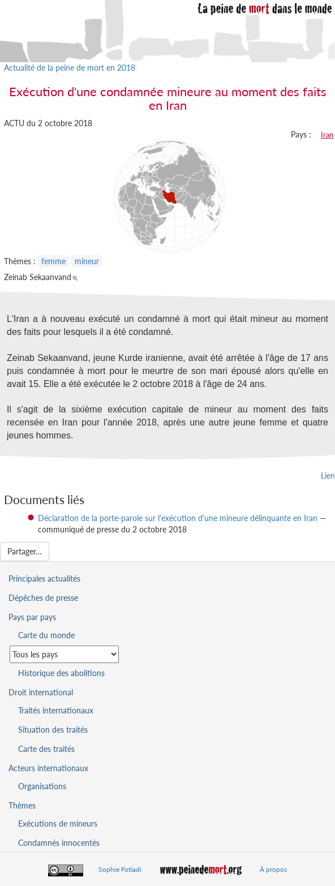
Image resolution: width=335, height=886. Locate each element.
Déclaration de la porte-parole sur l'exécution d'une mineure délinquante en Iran (177, 518)
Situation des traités (53, 729)
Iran (327, 134)
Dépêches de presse (43, 598)
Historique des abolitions (61, 673)
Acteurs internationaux (48, 768)
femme (53, 261)
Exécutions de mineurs (57, 823)
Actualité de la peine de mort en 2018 (69, 67)
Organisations (42, 786)
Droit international (40, 692)
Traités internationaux (55, 710)
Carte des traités (46, 749)
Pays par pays (32, 617)
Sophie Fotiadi (119, 869)
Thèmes (22, 805)
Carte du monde (46, 635)
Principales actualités (44, 578)
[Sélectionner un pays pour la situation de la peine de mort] (64, 654)
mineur (87, 261)
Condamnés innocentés (59, 843)
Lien (328, 475)
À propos (273, 869)
